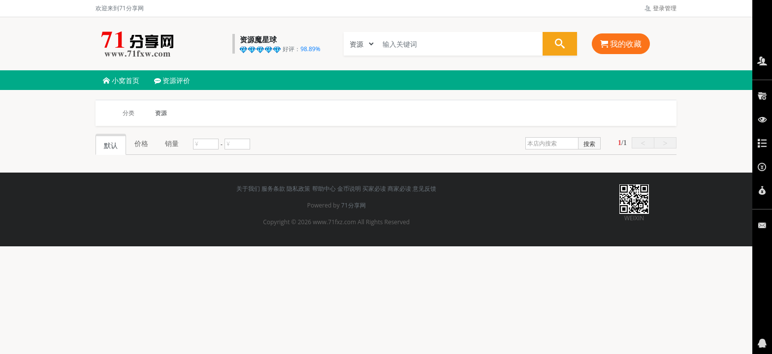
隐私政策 (298, 188)
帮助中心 (324, 188)
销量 (172, 143)
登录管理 (660, 8)
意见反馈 (424, 188)
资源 (161, 113)
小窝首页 (121, 80)
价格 (141, 143)
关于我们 (248, 188)
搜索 (589, 144)
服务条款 (273, 188)
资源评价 (172, 80)
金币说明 (349, 188)
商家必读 (399, 188)
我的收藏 (621, 43)
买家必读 (374, 188)
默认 (111, 145)
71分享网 (353, 205)
